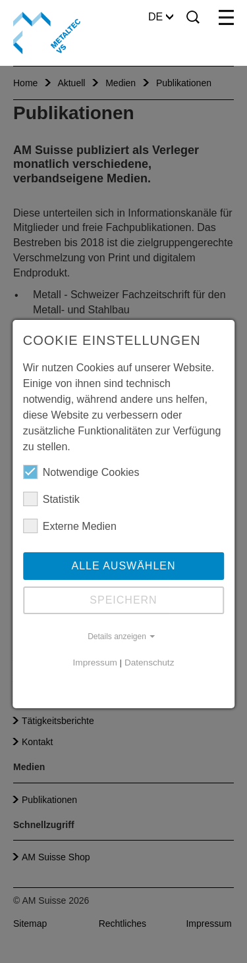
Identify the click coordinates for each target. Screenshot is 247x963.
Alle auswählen (123, 565)
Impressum (95, 662)
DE (160, 16)
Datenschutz (149, 662)
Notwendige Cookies (81, 472)
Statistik (51, 499)
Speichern (123, 600)
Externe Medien (70, 526)
